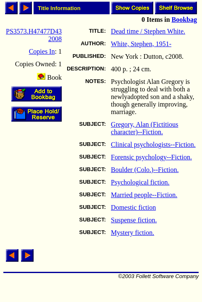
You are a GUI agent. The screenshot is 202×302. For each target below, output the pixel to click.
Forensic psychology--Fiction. (151, 157)
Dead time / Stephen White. (148, 31)
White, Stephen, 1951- (141, 43)
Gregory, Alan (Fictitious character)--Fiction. (144, 128)
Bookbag (184, 19)
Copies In (42, 51)
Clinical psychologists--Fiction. (153, 144)
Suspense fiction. (134, 220)
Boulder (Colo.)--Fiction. (144, 169)
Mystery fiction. (132, 232)
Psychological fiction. (140, 182)
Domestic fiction (133, 207)
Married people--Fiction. (144, 194)
